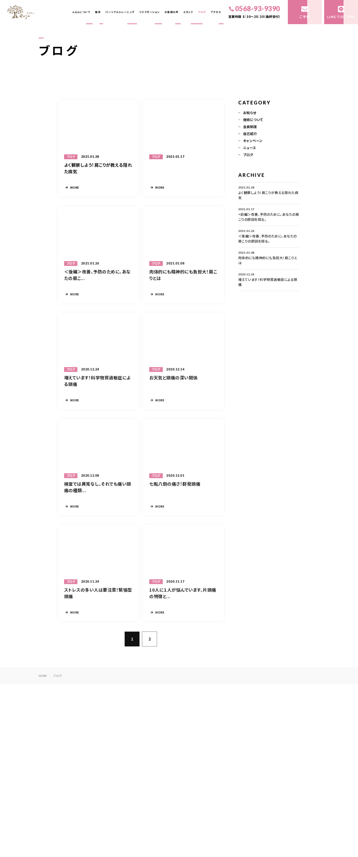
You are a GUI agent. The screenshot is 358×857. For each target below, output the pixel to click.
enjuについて (81, 12)
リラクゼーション (149, 12)
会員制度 (250, 127)
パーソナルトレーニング (119, 12)
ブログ (202, 12)
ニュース (249, 148)
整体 (98, 12)
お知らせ (249, 113)
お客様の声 (171, 12)
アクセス (216, 12)
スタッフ (188, 12)
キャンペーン (253, 141)
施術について (253, 120)
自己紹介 (250, 134)
